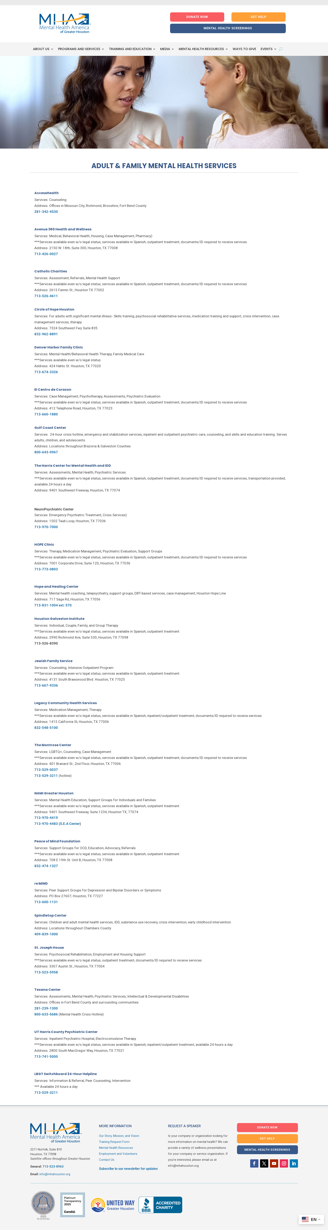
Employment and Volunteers (118, 1154)
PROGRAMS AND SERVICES (79, 49)
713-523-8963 (53, 1166)
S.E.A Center (70, 824)
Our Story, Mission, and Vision (119, 1136)
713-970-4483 (46, 824)
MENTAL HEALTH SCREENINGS (228, 28)
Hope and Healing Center (56, 586)
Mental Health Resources (116, 1148)
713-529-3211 (46, 1092)
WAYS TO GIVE (244, 49)
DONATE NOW (197, 17)
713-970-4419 (46, 818)
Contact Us (106, 1160)
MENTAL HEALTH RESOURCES (201, 49)
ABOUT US (41, 49)
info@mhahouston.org (55, 1174)
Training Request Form (114, 1142)
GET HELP (258, 17)
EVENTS (267, 49)
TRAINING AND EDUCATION (130, 49)
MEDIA (165, 49)
